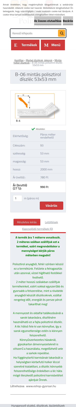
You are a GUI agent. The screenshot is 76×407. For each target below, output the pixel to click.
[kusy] (17, 198)
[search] (61, 33)
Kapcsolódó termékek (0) (37, 229)
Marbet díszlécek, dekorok (39, 60)
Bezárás (68, 21)
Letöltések (51, 222)
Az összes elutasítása (47, 21)
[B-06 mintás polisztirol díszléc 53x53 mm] (38, 92)
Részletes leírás (27, 222)
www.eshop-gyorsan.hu (41, 386)
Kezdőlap (19, 60)
